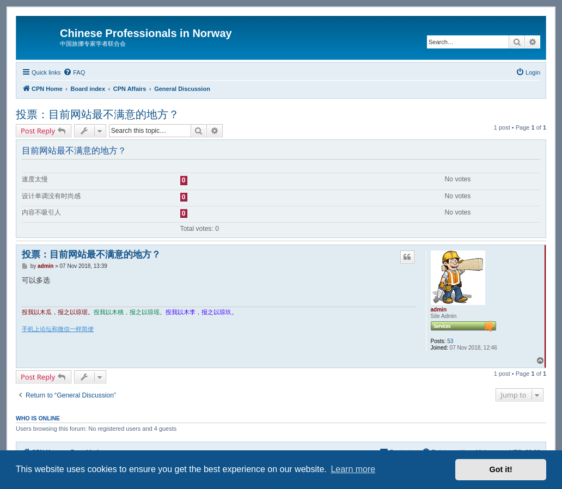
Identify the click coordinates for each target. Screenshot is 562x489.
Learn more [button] (353, 469)
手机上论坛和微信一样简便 (58, 329)
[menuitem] (74, 72)
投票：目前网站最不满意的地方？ (97, 114)
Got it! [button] (501, 469)
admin (439, 310)
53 (450, 341)
